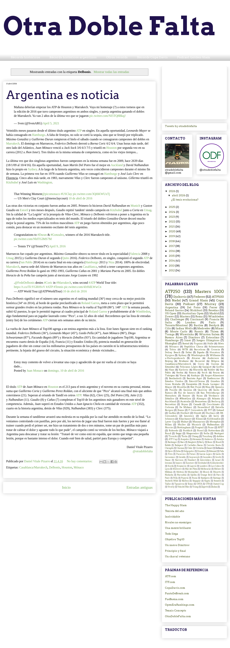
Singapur (196, 481)
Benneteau (201, 401)
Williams (215, 355)
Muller (182, 424)
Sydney (32, 169)
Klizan (199, 418)
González (207, 457)
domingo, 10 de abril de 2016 (66, 370)
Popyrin (184, 478)
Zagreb (204, 487)
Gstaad (220, 410)
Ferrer (213, 307)
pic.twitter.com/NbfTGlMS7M (33, 239)
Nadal (176, 300)
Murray (210, 304)
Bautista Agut (194, 378)
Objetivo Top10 (174, 539)
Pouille (173, 390)
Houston (111, 147)
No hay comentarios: (80, 461)
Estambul (170, 366)
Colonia (169, 407)
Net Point (195, 387)
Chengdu (169, 448)
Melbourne (206, 469)
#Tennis (58, 286)
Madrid (214, 313)
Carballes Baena (195, 445)
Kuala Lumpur (211, 384)
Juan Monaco (35, 370)
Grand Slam (198, 300)
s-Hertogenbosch (175, 358)
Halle (210, 343)
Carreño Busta (214, 445)
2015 (172, 255)
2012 (172, 270)
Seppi (178, 433)
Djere (170, 451)
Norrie (169, 427)
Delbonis (54, 467)
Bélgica (215, 361)
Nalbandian (213, 424)
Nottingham (184, 427)
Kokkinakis (213, 418)
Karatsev (190, 463)
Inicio (66, 487)
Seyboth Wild (171, 481)
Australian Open (192, 313)
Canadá (197, 404)
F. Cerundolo (195, 410)
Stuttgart (219, 433)
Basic (209, 442)
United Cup (218, 484)
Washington (44, 182)
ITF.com (170, 582)
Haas (171, 369)
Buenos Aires (174, 337)
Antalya (220, 439)
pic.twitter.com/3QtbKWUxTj (91, 194)
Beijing (169, 361)
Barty (201, 442)
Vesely (171, 487)
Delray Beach (172, 352)
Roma (199, 316)
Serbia (179, 372)
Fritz (170, 454)
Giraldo (182, 457)
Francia (214, 319)
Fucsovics (181, 454)
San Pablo (26, 262)
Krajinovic (182, 466)
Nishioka (169, 475)
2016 (172, 251)
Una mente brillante (178, 528)
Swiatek (217, 481)
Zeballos (169, 398)
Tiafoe (168, 484)
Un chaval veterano (177, 556)
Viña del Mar (183, 487)
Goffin (220, 366)
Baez (182, 442)
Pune (211, 427)
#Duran (42, 234)
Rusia (194, 478)
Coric (201, 364)
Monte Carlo (178, 331)
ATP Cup (173, 439)
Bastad (185, 343)
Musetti (217, 472)
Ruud (168, 433)
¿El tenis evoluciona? (184, 199)
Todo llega (171, 533)
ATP (79, 130)
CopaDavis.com (175, 587)
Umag (147, 210)
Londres (190, 322)
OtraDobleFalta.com (178, 616)
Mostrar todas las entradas (111, 72)
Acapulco (185, 439)
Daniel (209, 448)
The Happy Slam (176, 505)
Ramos (169, 392)
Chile (189, 448)
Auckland (117, 165)
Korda (171, 466)
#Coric (48, 282)
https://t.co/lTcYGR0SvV (29, 286)
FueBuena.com (174, 599)
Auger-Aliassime (214, 375)
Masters (185, 316)
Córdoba (200, 448)
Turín (184, 436)
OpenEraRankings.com (179, 604)
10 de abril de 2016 (80, 198)
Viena (183, 375)
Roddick (187, 430)
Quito (65, 258)
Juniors (178, 463)
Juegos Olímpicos (208, 340)
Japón (204, 416)
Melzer (217, 469)
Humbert (192, 460)
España (200, 352)
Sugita (207, 481)
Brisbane (184, 361)
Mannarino (198, 421)
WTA (185, 349)
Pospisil (199, 427)
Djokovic (180, 296)
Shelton (185, 481)
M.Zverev (177, 469)
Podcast (189, 304)
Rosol (200, 430)
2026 (172, 191)
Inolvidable (172, 516)
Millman (168, 472)
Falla (222, 451)
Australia (185, 401)
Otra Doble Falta (109, 25)
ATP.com (170, 576)
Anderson (213, 358)
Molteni (180, 472)
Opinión (219, 387)
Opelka (193, 475)
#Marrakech (63, 282)
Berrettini (170, 404)
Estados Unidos (174, 381)
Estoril (24, 210)
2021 (172, 226)
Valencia (135, 253)
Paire (167, 478)
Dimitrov (194, 337)
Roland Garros (90, 303)
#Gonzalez (57, 234)
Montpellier (193, 472)
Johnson (170, 418)
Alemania (196, 439)
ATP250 (172, 291)
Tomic (190, 484)
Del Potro (193, 307)
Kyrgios (169, 355)
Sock (204, 372)
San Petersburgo (210, 392)
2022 (172, 221)
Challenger (177, 319)
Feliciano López (189, 366)
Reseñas (213, 310)
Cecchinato (213, 404)
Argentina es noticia (63, 95)
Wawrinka (187, 334)
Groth (218, 457)
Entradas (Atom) (88, 499)
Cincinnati (197, 319)
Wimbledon (143, 311)
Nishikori (196, 310)
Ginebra (215, 381)
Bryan (184, 404)
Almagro (202, 398)
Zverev (169, 316)
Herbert (184, 413)
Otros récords (117, 57)
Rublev (211, 369)
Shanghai (171, 343)
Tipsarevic (179, 484)
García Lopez (205, 454)
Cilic (168, 328)
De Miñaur (185, 407)
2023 (172, 216)
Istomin (168, 463)
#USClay (66, 194)
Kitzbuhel (12, 182)
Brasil (218, 442)
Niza (111, 262)
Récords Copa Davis (152, 57)
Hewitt (197, 413)
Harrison (179, 460)
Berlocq (215, 401)
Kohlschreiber (217, 463)
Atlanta (216, 398)
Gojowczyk (194, 457)
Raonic (198, 331)
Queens (187, 390)
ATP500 (218, 296)
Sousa (216, 372)
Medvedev (204, 328)
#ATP (92, 282)
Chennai (180, 448)
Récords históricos (25, 57)
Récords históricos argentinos (73, 57)
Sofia (206, 433)
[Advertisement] (194, 92)
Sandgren (205, 478)
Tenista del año (174, 511)
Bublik (168, 445)
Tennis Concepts (175, 610)
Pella (175, 478)
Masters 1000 (209, 291)
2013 (172, 265)
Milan (168, 424)
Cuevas (215, 364)
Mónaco (79, 467)
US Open (170, 313)
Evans (180, 410)
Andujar (195, 375)
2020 (172, 231)
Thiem (214, 331)
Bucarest (200, 361)
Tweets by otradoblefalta (181, 126)
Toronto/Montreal (176, 325)
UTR (208, 484)
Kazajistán (191, 384)
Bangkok (192, 442)
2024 (172, 212)
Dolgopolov (189, 451)
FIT (210, 410)
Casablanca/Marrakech (33, 467)
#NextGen (185, 398)
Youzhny (207, 436)
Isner (187, 340)
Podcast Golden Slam (193, 57)
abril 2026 (179, 195)
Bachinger (172, 442)
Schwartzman (216, 346)
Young (195, 487)
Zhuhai (214, 487)
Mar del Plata (191, 469)
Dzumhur (201, 451)
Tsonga (170, 334)
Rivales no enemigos (178, 522)
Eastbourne (213, 378)
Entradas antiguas (139, 487)
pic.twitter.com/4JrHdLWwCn (82, 286)
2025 (172, 207)
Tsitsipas (170, 375)
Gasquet (207, 366)
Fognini (198, 343)
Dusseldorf (203, 407)
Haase (168, 460)
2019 (172, 236)
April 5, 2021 (51, 123)
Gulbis (172, 413)
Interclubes (205, 460)
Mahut (184, 421)
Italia (168, 322)
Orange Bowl (206, 475)
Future (192, 454)
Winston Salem (209, 334)
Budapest (179, 445)
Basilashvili (175, 378)
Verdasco (214, 395)
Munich (135, 205)
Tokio (172, 349)
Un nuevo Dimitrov (177, 545)
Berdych (214, 325)
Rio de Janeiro (186, 392)
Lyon (167, 469)
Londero (204, 466)
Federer (199, 296)
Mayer (168, 387)
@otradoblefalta (143, 451)
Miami (219, 328)
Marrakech (12, 143)
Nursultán (182, 475)
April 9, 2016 (57, 246)
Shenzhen (170, 395)
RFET (221, 427)
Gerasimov (170, 457)
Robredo (173, 430)
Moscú (206, 472)
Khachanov (185, 418)
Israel (218, 460)
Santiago (217, 478)
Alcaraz (196, 358)
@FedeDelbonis (25, 282)
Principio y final (175, 550)
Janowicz (189, 416)
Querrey (202, 390)
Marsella (198, 369)
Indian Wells (184, 328)
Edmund (213, 451)
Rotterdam (214, 430)
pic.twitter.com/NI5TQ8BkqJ (107, 115)
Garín (218, 454)
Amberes (208, 439)
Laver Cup (170, 421)
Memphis (215, 421)
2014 (172, 260)
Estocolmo (212, 337)
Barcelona (199, 349)
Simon (192, 372)
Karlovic (183, 369)
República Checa (193, 346)
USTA (199, 484)
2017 (172, 246)
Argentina (171, 307)
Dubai (189, 352)
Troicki (172, 436)
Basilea (198, 325)
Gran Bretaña (173, 384)
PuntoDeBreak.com (177, 593)
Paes (218, 475)
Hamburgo (38, 134)
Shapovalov (192, 433)
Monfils (181, 387)
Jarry (216, 416)
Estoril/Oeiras (197, 381)
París (212, 322)
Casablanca (90, 266)
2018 (172, 241)
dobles (220, 436)
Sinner (186, 395)
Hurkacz (211, 413)
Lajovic (193, 466)
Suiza (199, 395)
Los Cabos (216, 466)
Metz (221, 343)
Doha (178, 451)
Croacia (215, 349)
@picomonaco (51, 194)
